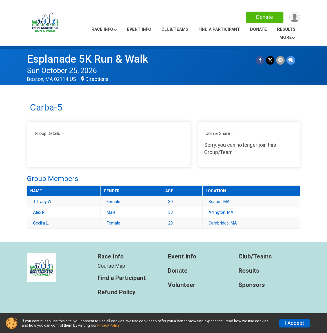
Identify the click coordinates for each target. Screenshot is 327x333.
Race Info (102, 29)
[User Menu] (294, 17)
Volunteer (181, 285)
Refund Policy (116, 292)
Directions (97, 79)
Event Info (139, 29)
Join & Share (218, 133)
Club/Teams (174, 29)
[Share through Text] (290, 60)
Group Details (47, 133)
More (285, 37)
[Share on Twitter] (270, 60)
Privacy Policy (108, 325)
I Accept (294, 323)
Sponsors (251, 285)
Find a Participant (219, 29)
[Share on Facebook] (260, 60)
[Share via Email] (280, 60)
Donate (264, 17)
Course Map (111, 266)
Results (286, 29)
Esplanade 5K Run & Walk (87, 59)
